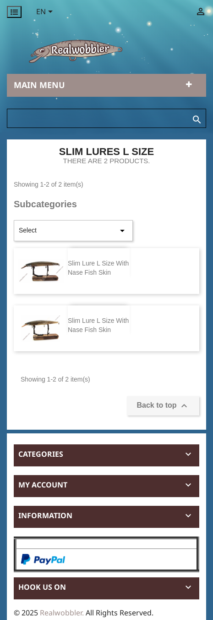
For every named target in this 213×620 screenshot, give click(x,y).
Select (73, 230)
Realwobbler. (63, 613)
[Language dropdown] (46, 12)
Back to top (163, 405)
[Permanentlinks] (14, 12)
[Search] (106, 118)
